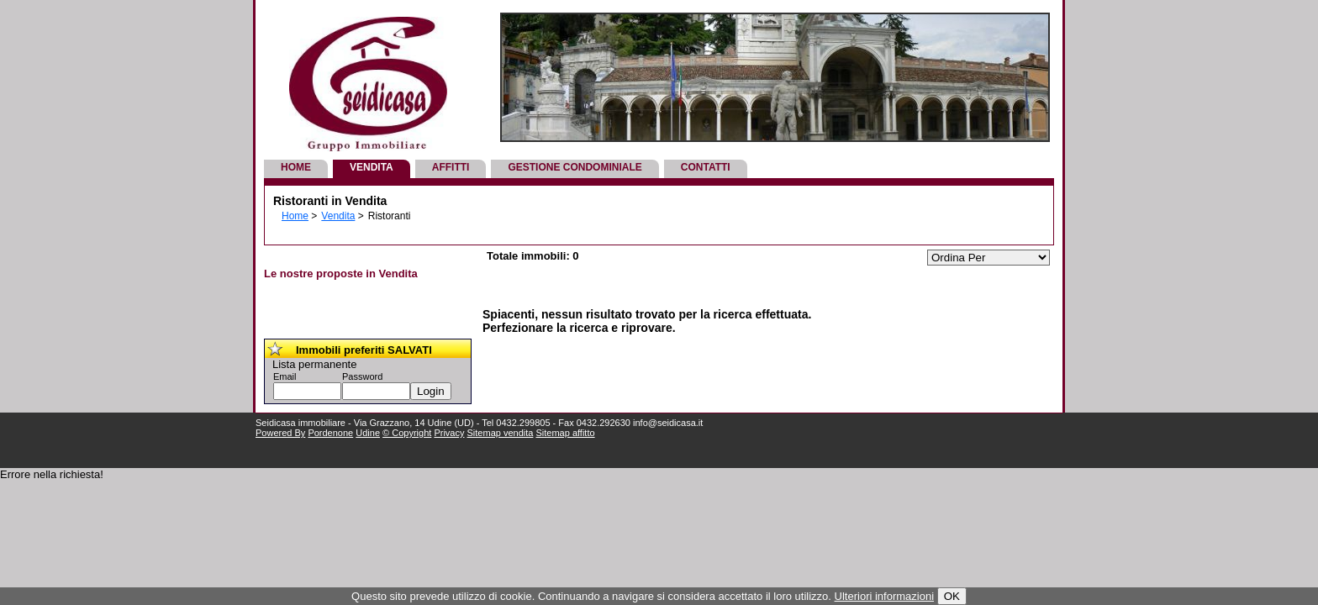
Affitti (451, 167)
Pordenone (330, 433)
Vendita (371, 167)
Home (296, 167)
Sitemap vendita (500, 433)
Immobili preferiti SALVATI (364, 350)
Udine (368, 433)
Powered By (280, 433)
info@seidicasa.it (668, 423)
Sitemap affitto (564, 433)
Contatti (705, 167)
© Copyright (406, 433)
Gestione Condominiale (574, 167)
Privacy (449, 433)
